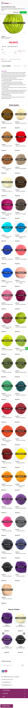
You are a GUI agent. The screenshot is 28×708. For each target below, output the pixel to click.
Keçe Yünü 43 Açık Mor (7, 508)
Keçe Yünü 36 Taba (7, 463)
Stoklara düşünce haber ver (12, 46)
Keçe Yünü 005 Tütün (7, 123)
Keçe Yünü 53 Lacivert (21, 553)
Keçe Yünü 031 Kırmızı (21, 146)
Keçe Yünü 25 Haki (7, 372)
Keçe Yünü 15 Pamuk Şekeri (20, 282)
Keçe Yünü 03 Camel (7, 146)
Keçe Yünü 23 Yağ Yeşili (7, 349)
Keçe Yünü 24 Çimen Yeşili (20, 350)
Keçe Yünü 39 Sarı (21, 463)
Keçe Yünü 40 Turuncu (7, 485)
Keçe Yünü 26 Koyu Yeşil (20, 372)
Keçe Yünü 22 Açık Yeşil (21, 327)
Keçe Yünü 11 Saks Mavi (7, 259)
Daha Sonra (15, 12)
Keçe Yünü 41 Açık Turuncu (21, 486)
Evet (23, 12)
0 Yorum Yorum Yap (5, 38)
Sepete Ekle (6, 706)
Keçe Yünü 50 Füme (7, 553)
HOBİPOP (3, 122)
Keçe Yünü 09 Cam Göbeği (7, 237)
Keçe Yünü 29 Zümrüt (21, 395)
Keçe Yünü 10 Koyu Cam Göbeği (21, 237)
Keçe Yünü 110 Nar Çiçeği (20, 259)
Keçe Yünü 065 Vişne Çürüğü (7, 214)
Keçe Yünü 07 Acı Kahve (21, 214)
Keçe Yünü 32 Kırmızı (7, 417)
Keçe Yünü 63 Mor (21, 576)
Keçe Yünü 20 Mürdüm (21, 304)
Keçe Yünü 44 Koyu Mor (21, 508)
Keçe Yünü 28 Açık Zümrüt (7, 395)
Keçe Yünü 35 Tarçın (20, 440)
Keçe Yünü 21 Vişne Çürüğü (7, 327)
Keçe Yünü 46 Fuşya (7, 530)
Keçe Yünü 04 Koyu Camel (7, 169)
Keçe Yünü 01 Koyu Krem (20, 123)
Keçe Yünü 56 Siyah (7, 576)
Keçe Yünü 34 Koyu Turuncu (7, 441)
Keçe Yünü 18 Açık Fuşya (7, 304)
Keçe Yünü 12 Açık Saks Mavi (7, 282)
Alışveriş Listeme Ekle (21, 51)
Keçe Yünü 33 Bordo (20, 417)
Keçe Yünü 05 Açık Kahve (20, 168)
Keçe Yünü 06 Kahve (20, 191)
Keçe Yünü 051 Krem (7, 191)
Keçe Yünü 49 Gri (21, 530)
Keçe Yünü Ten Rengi (7, 598)
